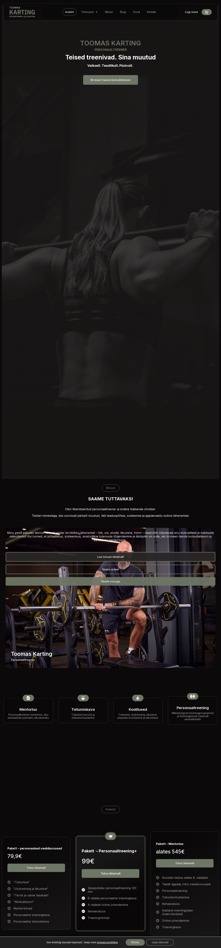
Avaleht (69, 11)
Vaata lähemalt (160, 942)
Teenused (89, 12)
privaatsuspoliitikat (107, 942)
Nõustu (135, 942)
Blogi (123, 11)
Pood (136, 11)
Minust (109, 11)
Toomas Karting (31, 654)
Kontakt (151, 11)
